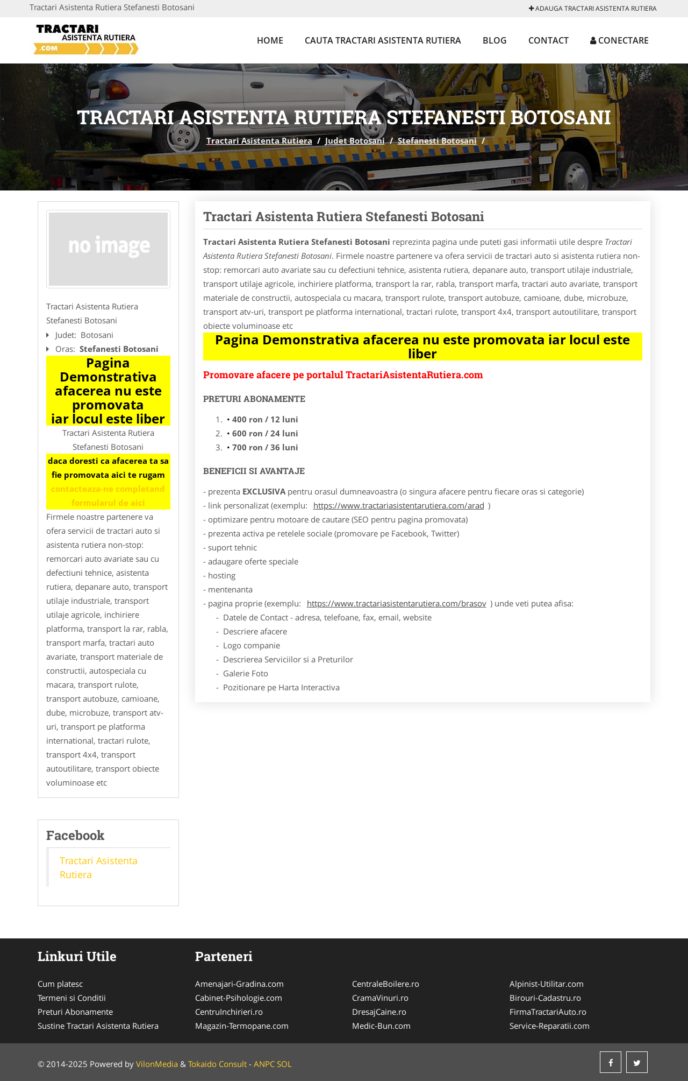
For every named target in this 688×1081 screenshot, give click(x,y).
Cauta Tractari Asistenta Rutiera (383, 40)
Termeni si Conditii (72, 997)
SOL (284, 1063)
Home (270, 40)
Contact (548, 40)
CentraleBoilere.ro (385, 983)
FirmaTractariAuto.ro (548, 1011)
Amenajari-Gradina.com (239, 983)
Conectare (619, 40)
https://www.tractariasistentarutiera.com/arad (398, 505)
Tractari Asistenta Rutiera (259, 140)
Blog (495, 40)
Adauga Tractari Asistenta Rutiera (593, 8)
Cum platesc (60, 983)
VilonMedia (157, 1063)
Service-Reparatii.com (550, 1025)
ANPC (264, 1063)
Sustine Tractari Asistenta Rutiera (98, 1025)
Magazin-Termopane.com (242, 1025)
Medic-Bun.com (381, 1025)
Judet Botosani (355, 140)
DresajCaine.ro (379, 1011)
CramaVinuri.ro (380, 997)
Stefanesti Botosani (437, 140)
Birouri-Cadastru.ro (545, 997)
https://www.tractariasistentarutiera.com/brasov (396, 603)
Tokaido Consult (217, 1063)
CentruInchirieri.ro (229, 1011)
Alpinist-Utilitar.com (547, 983)
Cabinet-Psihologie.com (238, 997)
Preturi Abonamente (75, 1011)
